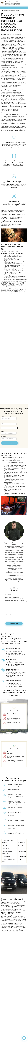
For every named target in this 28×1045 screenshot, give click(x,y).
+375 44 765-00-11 (14, 583)
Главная (6, 10)
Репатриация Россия (14, 10)
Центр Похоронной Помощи (13, 2)
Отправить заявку (9, 443)
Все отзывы (14, 623)
